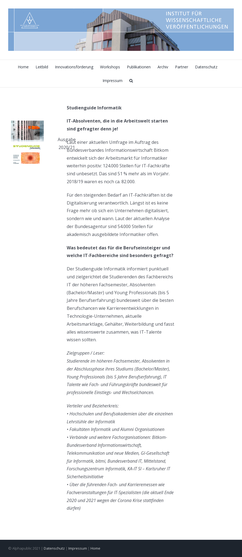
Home (95, 548)
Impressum (77, 548)
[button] (131, 80)
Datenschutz (54, 548)
